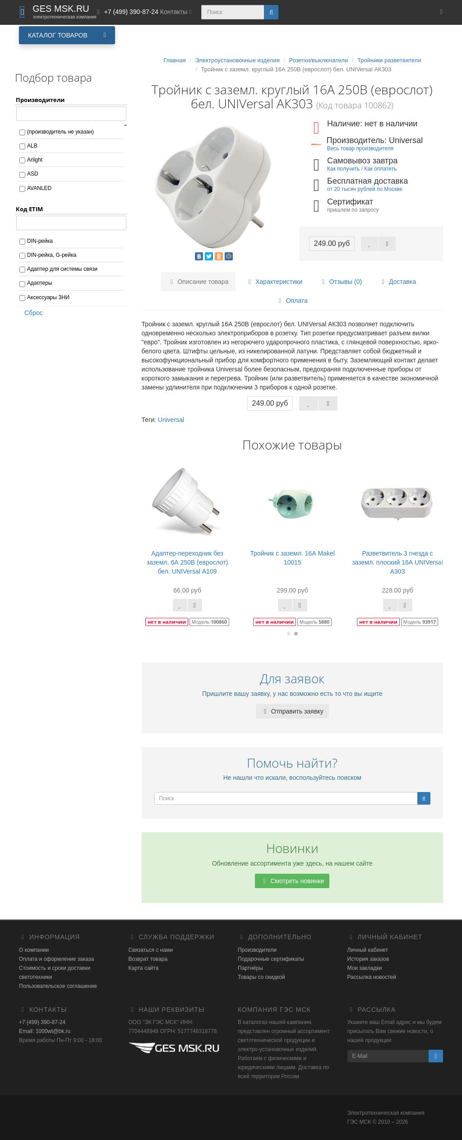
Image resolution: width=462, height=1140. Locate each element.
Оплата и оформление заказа (56, 959)
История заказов (368, 959)
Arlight (34, 160)
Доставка (397, 281)
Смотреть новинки (292, 881)
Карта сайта (144, 968)
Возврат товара (148, 959)
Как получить (343, 169)
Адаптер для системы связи (62, 269)
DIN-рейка (40, 241)
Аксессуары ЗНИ (48, 297)
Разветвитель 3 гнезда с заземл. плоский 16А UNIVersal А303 (397, 562)
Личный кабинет (367, 950)
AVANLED (39, 188)
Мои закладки (364, 968)
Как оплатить (380, 169)
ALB (32, 146)
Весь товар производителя (360, 148)
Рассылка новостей (371, 977)
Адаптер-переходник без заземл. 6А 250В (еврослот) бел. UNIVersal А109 (187, 562)
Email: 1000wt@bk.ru (44, 1031)
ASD (32, 174)
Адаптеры (39, 283)
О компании (34, 950)
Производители (257, 950)
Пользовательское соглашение (58, 986)
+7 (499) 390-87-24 (42, 1022)
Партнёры (250, 968)
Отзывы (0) (340, 281)
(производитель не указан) (60, 132)
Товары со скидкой (261, 977)
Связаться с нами (151, 950)
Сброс (30, 312)
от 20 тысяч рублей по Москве (364, 189)
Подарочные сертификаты (271, 959)
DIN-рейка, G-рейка (51, 255)
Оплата (292, 300)
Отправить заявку (292, 711)
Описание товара (198, 281)
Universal (171, 419)
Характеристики (273, 281)
